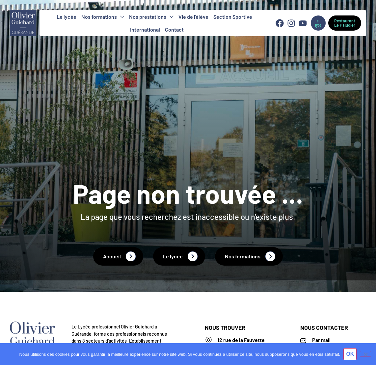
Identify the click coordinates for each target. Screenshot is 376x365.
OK (350, 354)
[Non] (365, 354)
